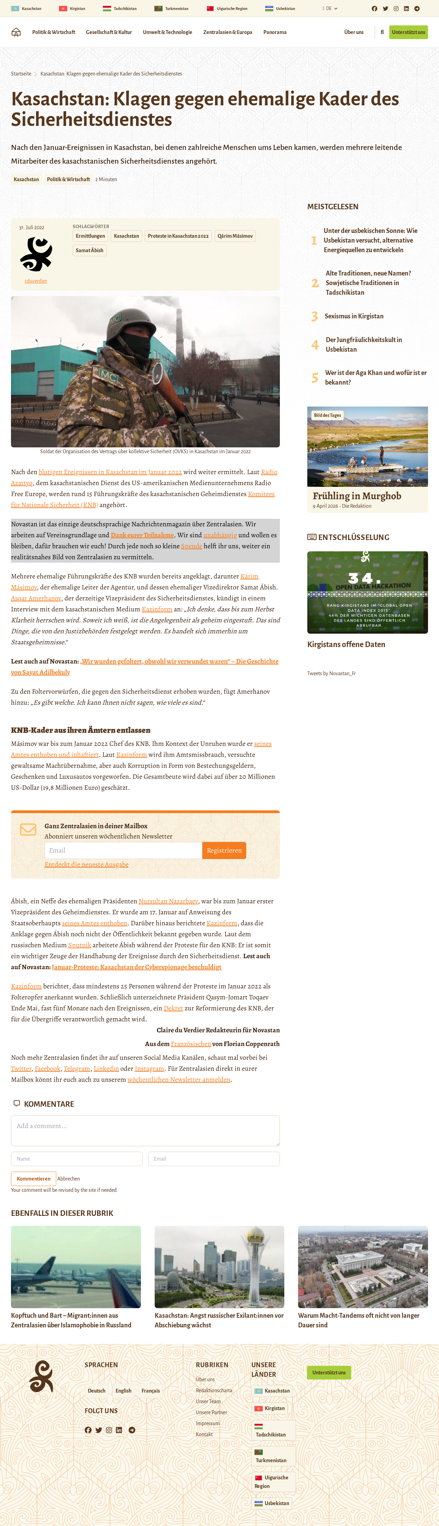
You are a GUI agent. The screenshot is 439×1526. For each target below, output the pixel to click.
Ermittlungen (90, 236)
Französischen (191, 1043)
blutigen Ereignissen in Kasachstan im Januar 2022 (110, 472)
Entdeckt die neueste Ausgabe (87, 864)
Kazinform (157, 609)
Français (151, 1391)
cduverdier (36, 281)
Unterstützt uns (408, 32)
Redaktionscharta (214, 1390)
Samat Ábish (90, 250)
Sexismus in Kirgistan (354, 316)
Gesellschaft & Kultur (109, 32)
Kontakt (204, 1434)
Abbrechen (68, 1179)
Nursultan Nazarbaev (168, 901)
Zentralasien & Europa (227, 32)
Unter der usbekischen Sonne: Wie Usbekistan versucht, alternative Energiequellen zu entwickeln (370, 240)
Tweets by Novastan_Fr (331, 673)
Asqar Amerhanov (36, 598)
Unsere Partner (211, 1412)
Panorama (275, 32)
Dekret (173, 1008)
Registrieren (224, 850)
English (124, 1391)
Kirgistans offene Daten (346, 645)
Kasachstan (26, 179)
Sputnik (79, 945)
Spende (191, 546)
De (326, 8)
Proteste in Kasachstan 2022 (178, 236)
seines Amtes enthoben (94, 923)
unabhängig (220, 535)
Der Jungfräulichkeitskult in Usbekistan (364, 345)
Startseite (21, 74)
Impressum (208, 1423)
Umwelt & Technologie (167, 32)
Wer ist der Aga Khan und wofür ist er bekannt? (376, 377)
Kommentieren (33, 1179)
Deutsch (97, 1391)
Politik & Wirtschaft (53, 32)
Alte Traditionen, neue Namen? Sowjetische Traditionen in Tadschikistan (368, 283)
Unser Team (208, 1401)
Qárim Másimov (235, 236)
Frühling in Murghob (357, 496)
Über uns (354, 32)
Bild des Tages (327, 415)
